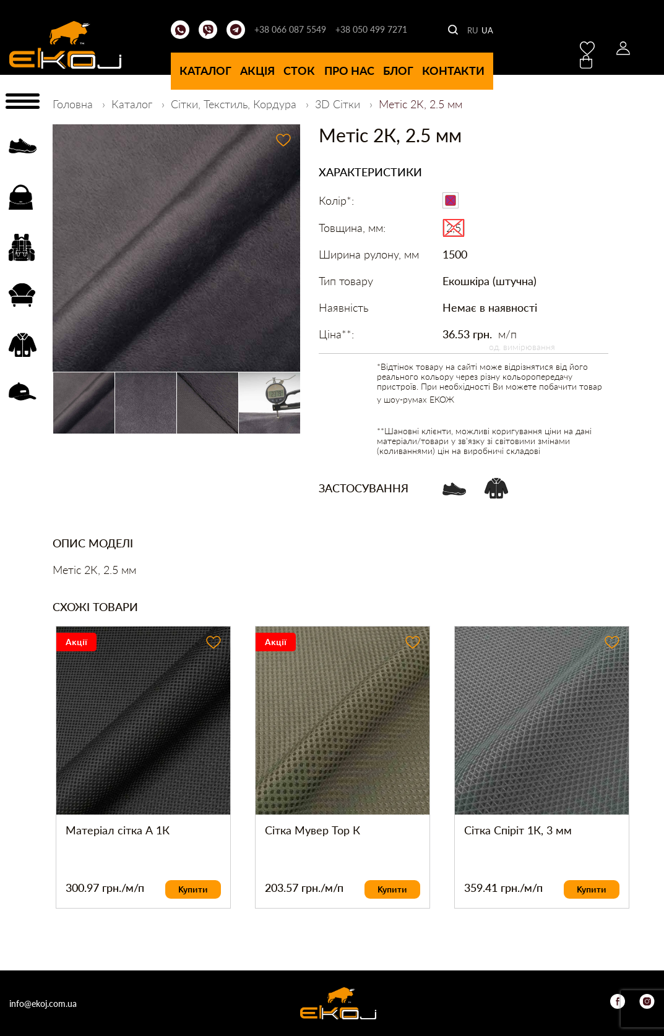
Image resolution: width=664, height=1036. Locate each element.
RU (472, 30)
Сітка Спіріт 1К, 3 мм (518, 830)
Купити (193, 889)
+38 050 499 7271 (371, 29)
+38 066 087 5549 (290, 29)
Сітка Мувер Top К (312, 830)
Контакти (453, 70)
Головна (74, 104)
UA (487, 30)
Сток (299, 70)
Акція (257, 70)
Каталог (205, 70)
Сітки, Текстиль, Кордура (235, 104)
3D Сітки (339, 104)
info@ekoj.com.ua (43, 1003)
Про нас (349, 70)
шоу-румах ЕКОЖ (419, 399)
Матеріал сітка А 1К (118, 830)
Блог (398, 70)
